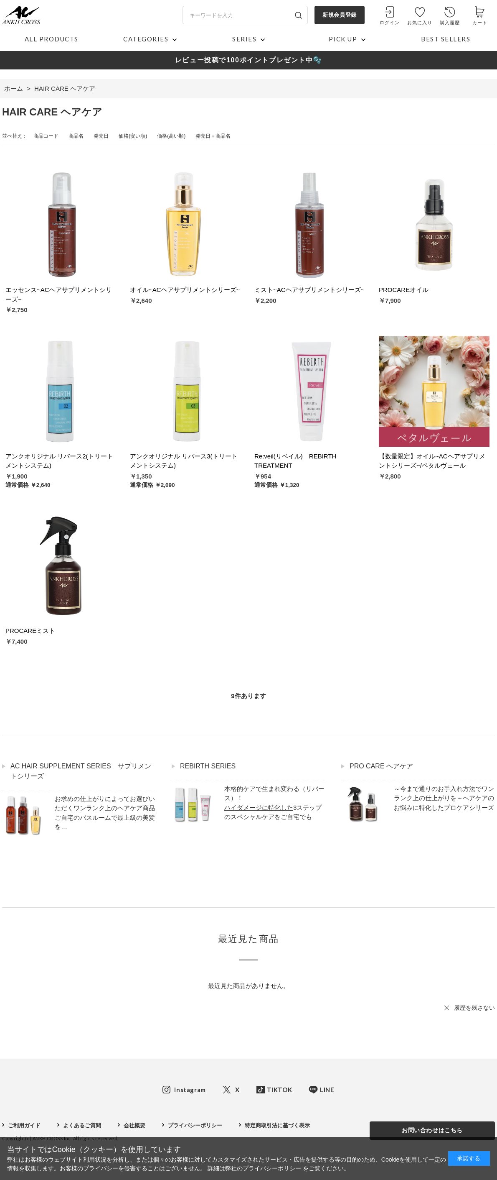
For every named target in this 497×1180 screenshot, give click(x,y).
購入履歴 (450, 22)
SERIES (244, 39)
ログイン (390, 22)
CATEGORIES (145, 39)
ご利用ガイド (24, 1125)
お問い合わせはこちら (432, 1130)
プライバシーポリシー (195, 1125)
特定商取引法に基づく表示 (277, 1125)
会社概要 (134, 1125)
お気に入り (420, 22)
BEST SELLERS (445, 39)
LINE (327, 1089)
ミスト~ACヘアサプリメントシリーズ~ (309, 289)
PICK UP (343, 39)
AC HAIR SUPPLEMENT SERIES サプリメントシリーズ (80, 771)
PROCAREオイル (404, 289)
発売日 (101, 136)
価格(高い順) (171, 136)
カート (479, 22)
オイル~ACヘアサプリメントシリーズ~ (185, 289)
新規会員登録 (339, 15)
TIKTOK (279, 1089)
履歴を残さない (474, 1007)
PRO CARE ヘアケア (381, 766)
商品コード (45, 136)
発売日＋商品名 (213, 136)
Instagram (189, 1089)
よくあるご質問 (82, 1125)
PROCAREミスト (30, 630)
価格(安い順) (133, 136)
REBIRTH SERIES (208, 766)
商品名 (76, 136)
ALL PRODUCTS (52, 39)
